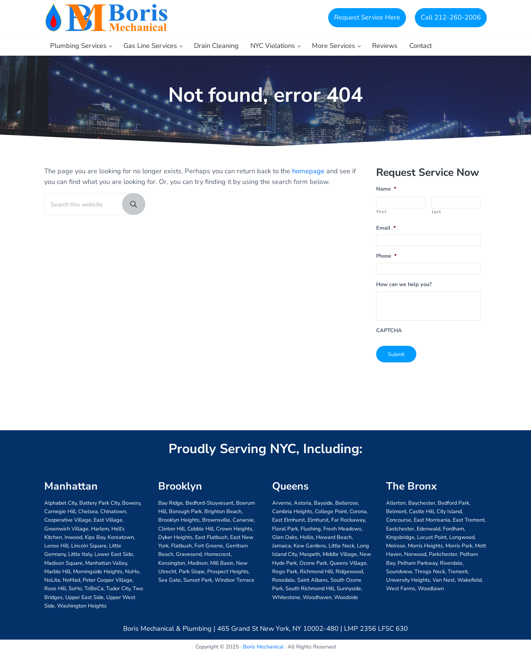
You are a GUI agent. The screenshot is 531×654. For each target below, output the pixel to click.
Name (386, 188)
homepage (308, 171)
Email (386, 228)
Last (436, 212)
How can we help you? (404, 284)
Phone (386, 256)
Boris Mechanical (263, 646)
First (381, 212)
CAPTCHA (389, 330)
